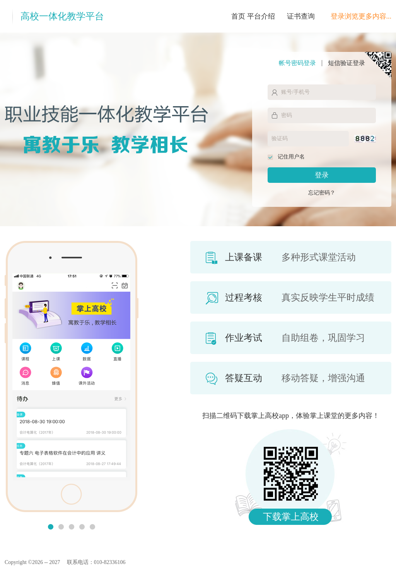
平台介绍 (261, 16)
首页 (238, 16)
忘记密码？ (321, 193)
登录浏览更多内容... (361, 16)
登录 (322, 175)
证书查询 (301, 16)
